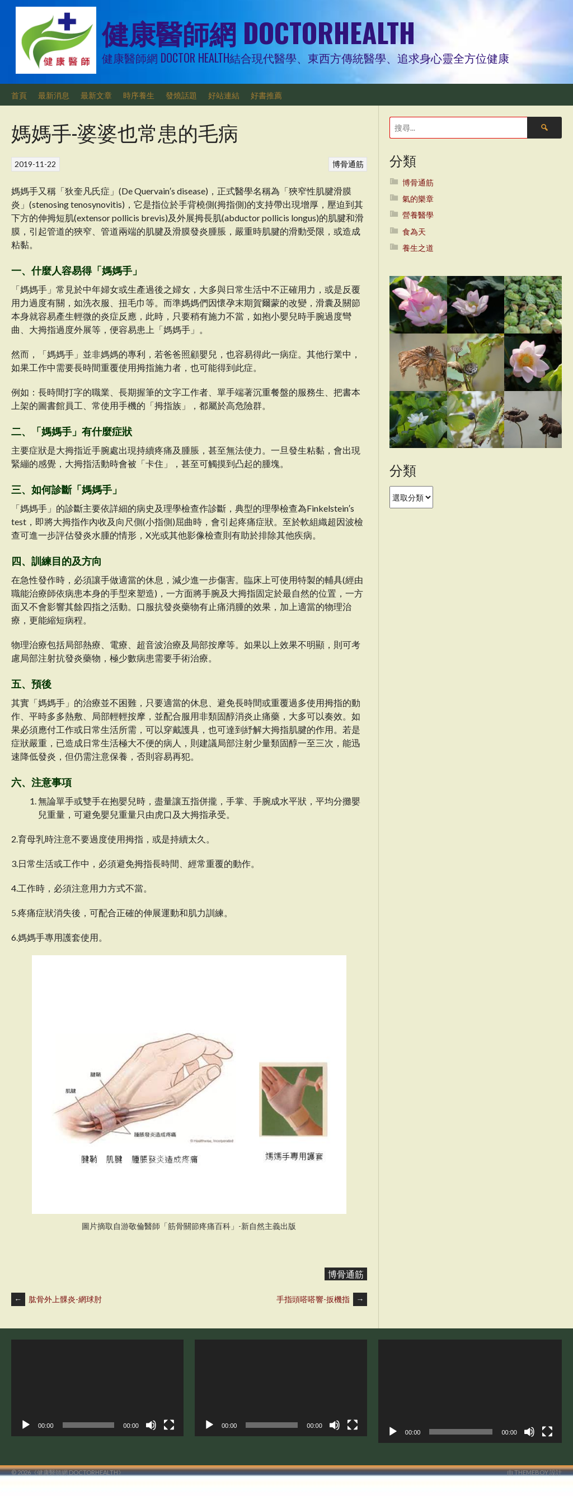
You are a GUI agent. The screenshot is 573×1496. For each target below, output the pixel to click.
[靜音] (151, 1425)
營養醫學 (418, 215)
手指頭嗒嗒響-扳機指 (321, 1299)
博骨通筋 (348, 164)
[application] (97, 1388)
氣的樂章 (418, 198)
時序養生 (138, 95)
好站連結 (223, 95)
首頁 (19, 95)
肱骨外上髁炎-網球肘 (56, 1299)
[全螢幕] (169, 1425)
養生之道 (418, 247)
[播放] (25, 1425)
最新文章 (96, 95)
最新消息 (53, 95)
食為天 (414, 231)
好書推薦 (266, 95)
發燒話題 (181, 95)
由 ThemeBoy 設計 (534, 1472)
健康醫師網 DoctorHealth (258, 32)
